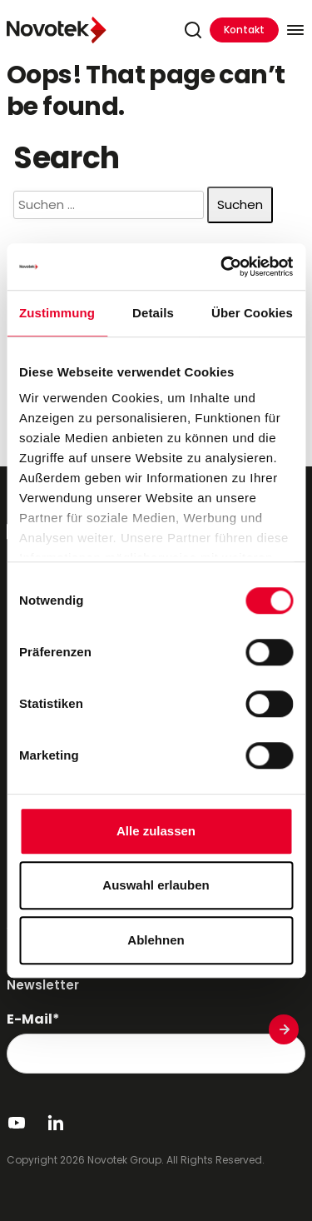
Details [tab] (153, 313)
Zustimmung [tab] (57, 313)
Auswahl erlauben (155, 885)
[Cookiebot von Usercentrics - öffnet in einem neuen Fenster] (222, 266)
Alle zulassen (156, 831)
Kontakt (244, 29)
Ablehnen (155, 940)
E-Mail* (33, 1019)
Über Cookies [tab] (252, 313)
